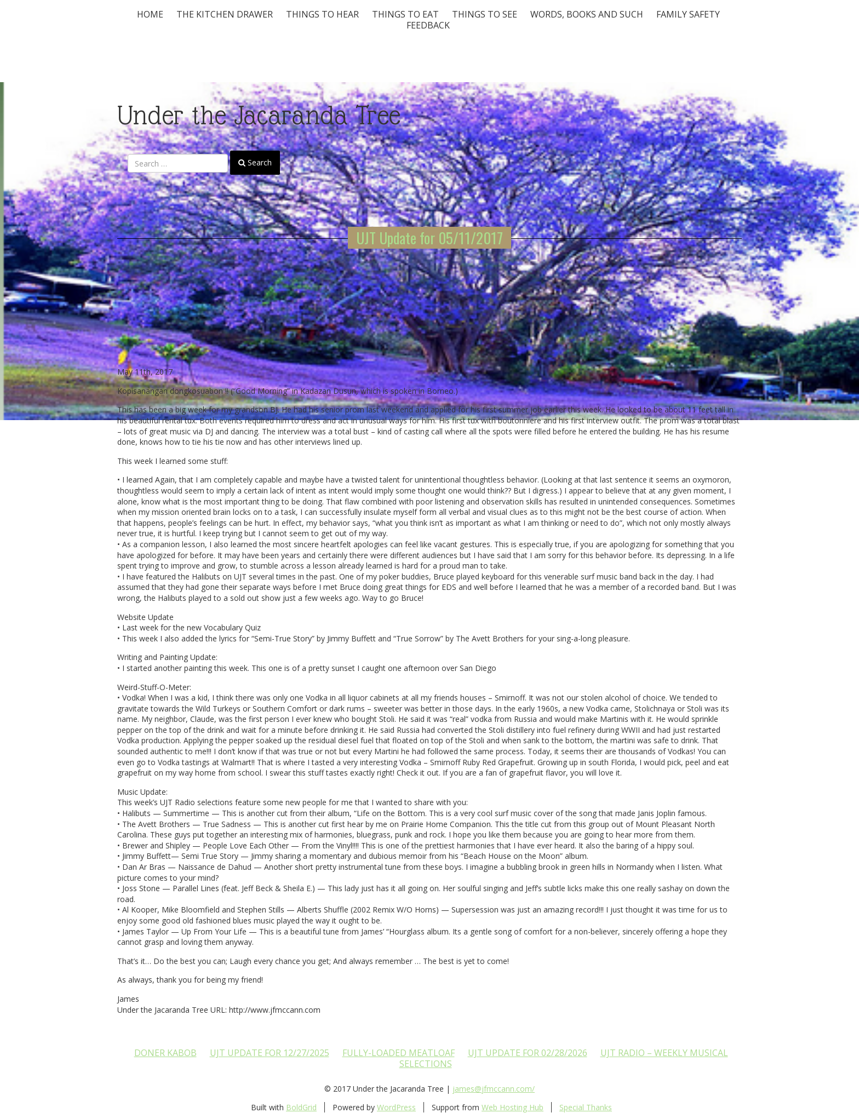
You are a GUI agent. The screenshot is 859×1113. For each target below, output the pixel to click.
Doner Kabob (165, 1053)
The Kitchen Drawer (224, 14)
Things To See (484, 14)
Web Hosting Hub (512, 1107)
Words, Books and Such (586, 14)
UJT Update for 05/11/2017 (429, 238)
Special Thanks (585, 1107)
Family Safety (688, 14)
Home (150, 14)
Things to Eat (405, 14)
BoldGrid (301, 1107)
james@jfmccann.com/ (494, 1088)
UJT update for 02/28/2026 (527, 1053)
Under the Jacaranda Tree (258, 115)
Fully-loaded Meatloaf (398, 1053)
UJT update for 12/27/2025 (269, 1053)
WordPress (396, 1107)
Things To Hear (322, 14)
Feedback (428, 25)
